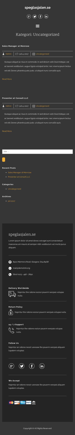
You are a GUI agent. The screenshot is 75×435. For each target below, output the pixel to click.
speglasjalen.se (37, 8)
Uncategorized (42, 54)
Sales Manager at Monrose (19, 172)
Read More (7, 79)
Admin (8, 54)
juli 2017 (11, 201)
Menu (38, 26)
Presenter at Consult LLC (19, 177)
